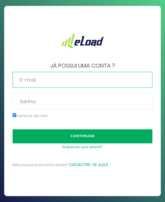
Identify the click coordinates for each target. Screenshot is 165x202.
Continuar (83, 136)
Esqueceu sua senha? (82, 147)
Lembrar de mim (30, 115)
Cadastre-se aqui (88, 164)
